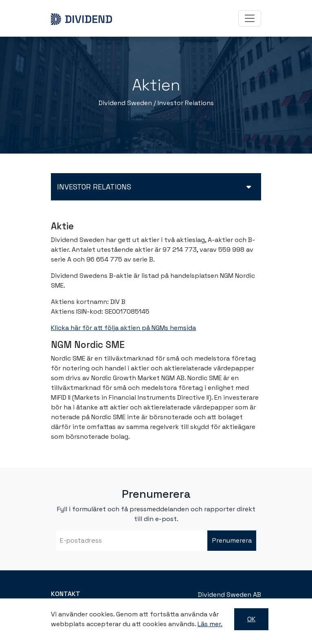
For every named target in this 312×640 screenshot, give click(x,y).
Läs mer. (210, 624)
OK (251, 619)
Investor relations (94, 186)
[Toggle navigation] (249, 18)
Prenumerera (232, 540)
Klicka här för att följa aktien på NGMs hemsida (123, 327)
